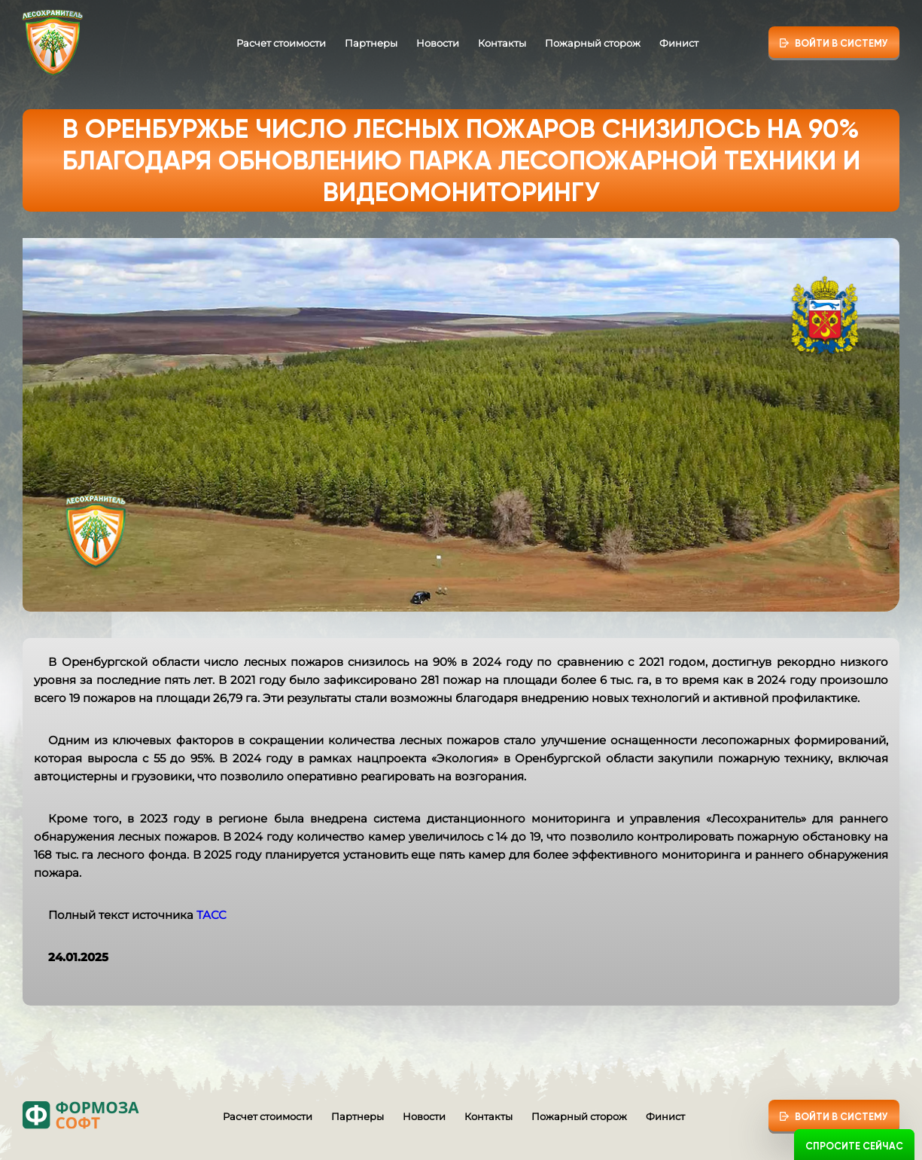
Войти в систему (841, 43)
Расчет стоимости (281, 43)
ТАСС (211, 915)
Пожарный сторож (593, 43)
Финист (678, 43)
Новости (437, 43)
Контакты (502, 43)
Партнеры (371, 43)
